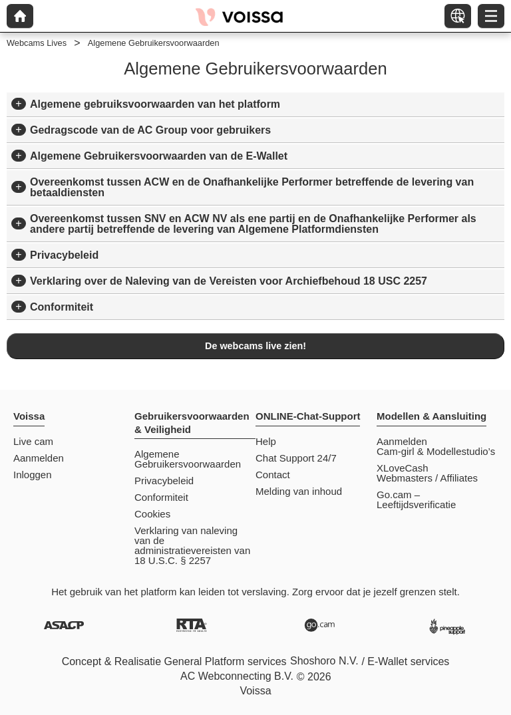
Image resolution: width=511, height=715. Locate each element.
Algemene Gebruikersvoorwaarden (187, 459)
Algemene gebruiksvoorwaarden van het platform (155, 104)
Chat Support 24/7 (296, 458)
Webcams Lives (37, 43)
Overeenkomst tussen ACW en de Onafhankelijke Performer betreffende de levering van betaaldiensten (252, 187)
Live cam (33, 441)
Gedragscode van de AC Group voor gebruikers (150, 130)
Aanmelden (38, 458)
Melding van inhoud (299, 491)
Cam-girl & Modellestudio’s (436, 451)
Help (266, 441)
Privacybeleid (64, 255)
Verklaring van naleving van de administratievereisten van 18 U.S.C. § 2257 (192, 545)
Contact (273, 474)
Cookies (152, 513)
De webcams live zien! (255, 346)
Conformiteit (61, 307)
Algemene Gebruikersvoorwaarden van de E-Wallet (158, 156)
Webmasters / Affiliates (427, 478)
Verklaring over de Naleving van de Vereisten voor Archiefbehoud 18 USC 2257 (228, 281)
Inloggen (32, 474)
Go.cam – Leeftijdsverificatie (416, 499)
